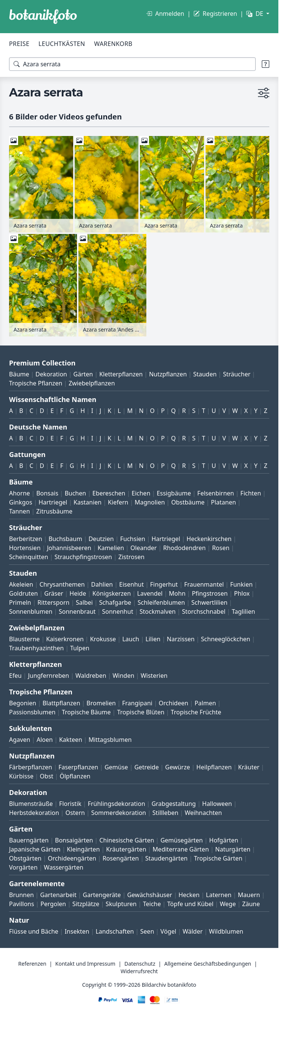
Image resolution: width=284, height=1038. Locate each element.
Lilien (153, 639)
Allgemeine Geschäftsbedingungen (207, 963)
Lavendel (150, 593)
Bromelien (101, 703)
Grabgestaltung (174, 804)
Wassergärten (63, 867)
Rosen (220, 548)
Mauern (249, 895)
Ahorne (19, 493)
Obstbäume (187, 502)
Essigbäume (174, 493)
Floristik (70, 804)
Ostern (74, 813)
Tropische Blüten (140, 712)
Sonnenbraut (77, 611)
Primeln (20, 602)
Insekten (76, 931)
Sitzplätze (85, 904)
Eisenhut (131, 584)
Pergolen (53, 904)
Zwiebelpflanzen (92, 383)
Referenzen (32, 963)
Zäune (251, 904)
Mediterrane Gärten (181, 849)
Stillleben (165, 813)
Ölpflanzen (75, 776)
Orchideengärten (72, 858)
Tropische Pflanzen (35, 383)
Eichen (141, 493)
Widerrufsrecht (139, 971)
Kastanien (87, 502)
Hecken (189, 895)
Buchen (75, 493)
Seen (147, 931)
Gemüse (116, 767)
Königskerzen (111, 593)
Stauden (204, 374)
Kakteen (70, 739)
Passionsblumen (32, 712)
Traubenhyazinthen (36, 648)
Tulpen (79, 648)
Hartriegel (52, 502)
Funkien (241, 584)
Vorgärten (23, 867)
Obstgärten (25, 858)
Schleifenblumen (161, 602)
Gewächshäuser (149, 895)
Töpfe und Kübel (190, 904)
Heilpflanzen (214, 767)
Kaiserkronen (65, 639)
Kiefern (118, 502)
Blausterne (24, 639)
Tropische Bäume (86, 712)
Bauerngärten (29, 840)
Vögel (168, 931)
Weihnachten (203, 813)
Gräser (53, 593)
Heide (77, 593)
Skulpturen (121, 904)
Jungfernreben (48, 675)
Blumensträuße (31, 804)
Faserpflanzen (78, 767)
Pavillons (21, 904)
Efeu (15, 675)
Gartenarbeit (58, 895)
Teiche (152, 904)
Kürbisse (21, 776)
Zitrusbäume (54, 511)
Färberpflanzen (30, 767)
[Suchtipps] (265, 64)
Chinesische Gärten (126, 840)
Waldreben (90, 675)
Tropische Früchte (196, 712)
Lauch (130, 639)
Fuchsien (132, 539)
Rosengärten (121, 858)
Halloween (217, 804)
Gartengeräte (102, 895)
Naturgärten (232, 849)
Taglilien (243, 611)
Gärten (83, 374)
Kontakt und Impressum (85, 963)
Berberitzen (25, 539)
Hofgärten (223, 840)
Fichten (250, 493)
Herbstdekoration (34, 813)
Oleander (143, 548)
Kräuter (248, 767)
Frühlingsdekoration (116, 804)
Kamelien (111, 548)
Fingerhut (164, 584)
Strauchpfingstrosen (83, 557)
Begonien (22, 703)
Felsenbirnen (215, 493)
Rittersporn (53, 602)
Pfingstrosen (210, 593)
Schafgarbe (115, 602)
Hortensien (25, 548)
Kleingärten (83, 849)
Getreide (146, 767)
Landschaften (114, 931)
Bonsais (47, 493)
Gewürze (177, 767)
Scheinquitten (28, 557)
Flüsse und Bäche (33, 931)
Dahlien (102, 584)
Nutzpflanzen (168, 374)
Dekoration (51, 374)
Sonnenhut (117, 611)
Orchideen (173, 703)
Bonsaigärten (74, 840)
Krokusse (103, 639)
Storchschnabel (203, 611)
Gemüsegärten (181, 840)
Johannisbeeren (69, 548)
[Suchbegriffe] (132, 64)
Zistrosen (131, 557)
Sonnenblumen (30, 611)
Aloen (45, 739)
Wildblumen (226, 931)
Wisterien (154, 675)
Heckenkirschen (209, 539)
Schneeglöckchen (225, 639)
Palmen (205, 703)
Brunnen (21, 895)
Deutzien (101, 539)
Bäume (19, 374)
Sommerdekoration (118, 813)
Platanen (223, 502)
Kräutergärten (126, 849)
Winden (123, 675)
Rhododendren (184, 548)
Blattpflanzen (61, 703)
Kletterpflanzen (121, 374)
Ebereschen (108, 493)
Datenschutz (139, 963)
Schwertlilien (209, 602)
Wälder (193, 931)
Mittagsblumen (110, 739)
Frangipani (137, 703)
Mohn (177, 593)
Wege (228, 904)
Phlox (242, 593)
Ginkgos (20, 502)
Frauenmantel (204, 584)
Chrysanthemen (62, 584)
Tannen (19, 511)
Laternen (219, 895)
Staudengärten (166, 858)
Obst (47, 776)
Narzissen (181, 639)
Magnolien (150, 502)
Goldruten (23, 593)
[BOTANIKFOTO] (43, 16)
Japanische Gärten (35, 849)
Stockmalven (158, 611)
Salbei (84, 602)
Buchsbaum (65, 539)
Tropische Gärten (218, 858)
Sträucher (236, 374)
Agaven (19, 739)
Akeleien (21, 584)
